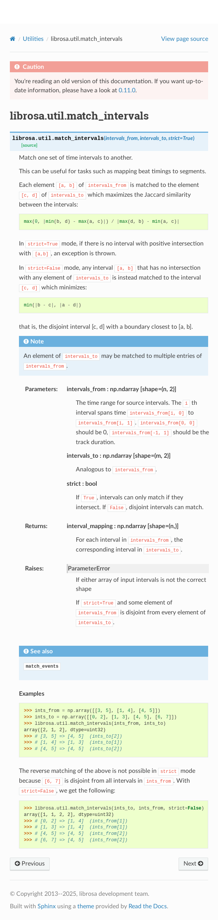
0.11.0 (127, 90)
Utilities (33, 39)
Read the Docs (148, 906)
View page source (184, 39)
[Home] (13, 39)
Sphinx (47, 906)
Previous (30, 864)
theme (85, 906)
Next (193, 864)
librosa (114, 12)
